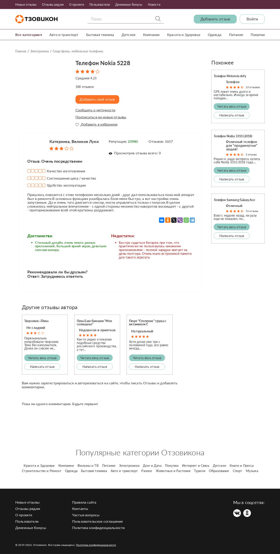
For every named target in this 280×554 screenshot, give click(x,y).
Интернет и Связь (195, 465)
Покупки (258, 34)
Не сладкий (35, 328)
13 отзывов (253, 87)
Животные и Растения (173, 470)
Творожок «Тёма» (36, 320)
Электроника (39, 51)
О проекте (76, 4)
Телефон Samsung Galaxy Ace (234, 200)
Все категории (27, 34)
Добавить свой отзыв (97, 99)
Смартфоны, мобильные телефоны (78, 51)
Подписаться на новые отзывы (100, 117)
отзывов (84, 86)
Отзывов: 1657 (161, 141)
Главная (20, 51)
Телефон (233, 82)
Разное (146, 470)
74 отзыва (252, 211)
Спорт (237, 470)
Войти (252, 19)
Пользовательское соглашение (97, 521)
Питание (236, 34)
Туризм (199, 470)
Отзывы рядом (53, 4)
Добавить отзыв (215, 19)
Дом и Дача (152, 465)
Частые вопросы (86, 515)
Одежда (214, 34)
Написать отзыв (42, 366)
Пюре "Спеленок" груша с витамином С (147, 322)
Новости (154, 4)
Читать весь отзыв (42, 358)
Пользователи (99, 4)
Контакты (80, 508)
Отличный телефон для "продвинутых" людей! (241, 145)
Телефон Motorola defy (230, 76)
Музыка (252, 470)
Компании (151, 34)
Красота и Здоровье (183, 34)
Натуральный (142, 331)
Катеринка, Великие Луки (74, 141)
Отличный (234, 205)
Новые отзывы (26, 4)
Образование (219, 470)
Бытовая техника (100, 34)
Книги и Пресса (242, 465)
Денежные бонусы (128, 4)
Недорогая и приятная (97, 330)
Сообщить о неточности (95, 110)
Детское (128, 34)
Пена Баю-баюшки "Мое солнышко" (94, 322)
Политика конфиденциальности (98, 527)
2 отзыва (251, 154)
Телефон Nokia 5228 (104, 62)
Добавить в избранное (96, 124)
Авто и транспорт (64, 34)
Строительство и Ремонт (41, 470)
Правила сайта (84, 502)
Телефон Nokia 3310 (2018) (233, 136)
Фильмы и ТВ (88, 465)
